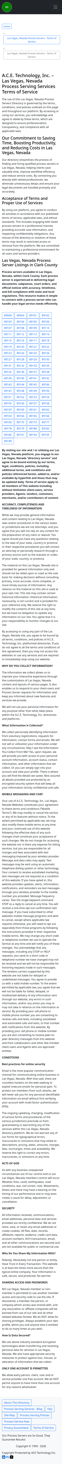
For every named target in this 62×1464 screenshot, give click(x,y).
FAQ (49, 1409)
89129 (33, 359)
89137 (33, 372)
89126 (45, 353)
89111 (8, 334)
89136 (20, 372)
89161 (33, 409)
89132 (20, 365)
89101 (33, 315)
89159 (8, 409)
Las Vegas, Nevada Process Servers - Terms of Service (31, 40)
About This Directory (16, 1402)
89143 (8, 384)
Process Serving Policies (34, 1415)
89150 (45, 391)
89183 (45, 428)
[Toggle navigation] (55, 7)
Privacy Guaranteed (16, 1428)
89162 (45, 409)
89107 (8, 328)
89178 (8, 428)
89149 (33, 391)
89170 (20, 422)
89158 (45, 403)
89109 (33, 328)
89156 (20, 403)
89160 (20, 409)
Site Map (9, 1415)
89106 (45, 321)
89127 (8, 359)
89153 (33, 397)
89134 (45, 365)
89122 (45, 347)
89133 (33, 365)
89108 (20, 328)
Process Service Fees (16, 1421)
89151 (8, 397)
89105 (33, 321)
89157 (33, 403)
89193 (33, 435)
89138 (45, 372)
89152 (20, 397)
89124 (20, 353)
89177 (45, 422)
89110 (45, 328)
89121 (33, 347)
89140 (20, 378)
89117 (33, 340)
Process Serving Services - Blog (23, 1409)
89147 (8, 391)
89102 (45, 315)
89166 (45, 416)
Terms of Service (43, 1428)
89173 (33, 422)
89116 (20, 340)
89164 (20, 416)
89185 (8, 435)
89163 (8, 416)
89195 (45, 435)
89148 (20, 391)
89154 (45, 397)
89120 (20, 347)
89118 (45, 340)
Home (6, 26)
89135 (8, 372)
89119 (8, 347)
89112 (20, 334)
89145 (33, 384)
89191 (20, 435)
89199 (8, 441)
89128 (20, 359)
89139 (8, 378)
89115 (8, 340)
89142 (45, 378)
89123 (8, 353)
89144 (20, 384)
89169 (8, 422)
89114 (45, 334)
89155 (8, 403)
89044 (8, 315)
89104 (20, 321)
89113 (33, 334)
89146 (45, 384)
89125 (33, 353)
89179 (20, 428)
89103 (8, 321)
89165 (33, 416)
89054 (20, 315)
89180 (33, 428)
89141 (33, 378)
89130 (45, 359)
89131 (8, 365)
